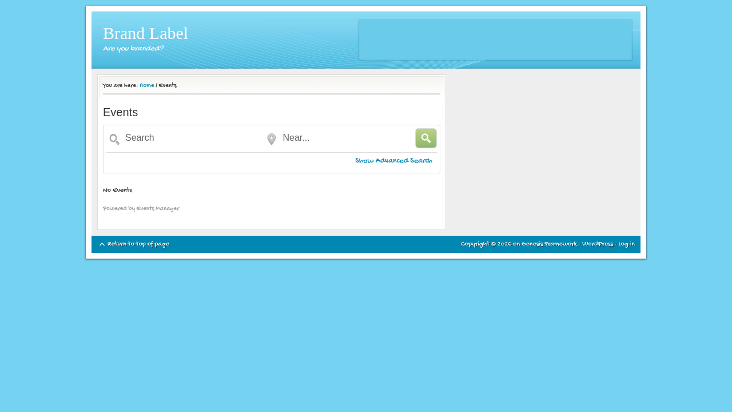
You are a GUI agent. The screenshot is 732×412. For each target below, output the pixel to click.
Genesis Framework (549, 244)
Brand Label (145, 32)
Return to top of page (138, 244)
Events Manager (157, 208)
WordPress (597, 244)
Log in (626, 244)
